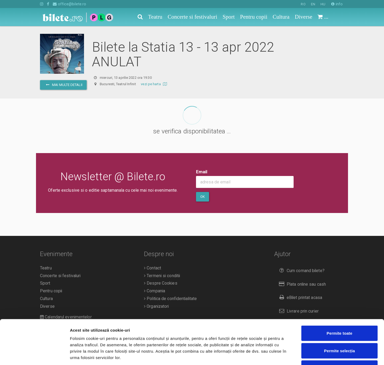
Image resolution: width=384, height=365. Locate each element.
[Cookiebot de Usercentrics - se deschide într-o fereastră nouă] (34, 355)
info (337, 4)
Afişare (267, 354)
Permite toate (339, 295)
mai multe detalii (63, 85)
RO (303, 4)
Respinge (339, 330)
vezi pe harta (154, 84)
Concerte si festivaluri (60, 275)
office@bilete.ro (69, 4)
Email (201, 171)
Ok (202, 197)
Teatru (46, 268)
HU (323, 4)
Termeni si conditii (162, 275)
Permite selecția (339, 312)
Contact (152, 268)
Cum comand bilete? (301, 270)
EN (313, 4)
